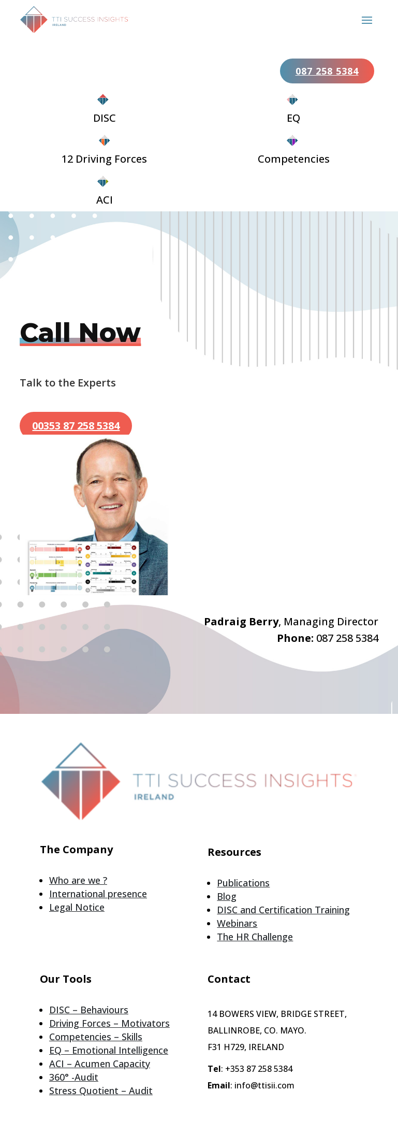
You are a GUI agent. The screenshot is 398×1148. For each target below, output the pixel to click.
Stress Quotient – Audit (101, 1090)
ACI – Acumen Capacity (99, 1063)
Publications (243, 883)
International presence (98, 893)
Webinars (237, 923)
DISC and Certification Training (283, 909)
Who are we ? (78, 880)
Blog (227, 896)
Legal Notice (77, 907)
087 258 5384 (327, 71)
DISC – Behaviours (88, 1009)
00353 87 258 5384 (76, 426)
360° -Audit (73, 1077)
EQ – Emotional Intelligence (108, 1050)
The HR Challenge (255, 936)
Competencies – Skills (95, 1036)
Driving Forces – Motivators (109, 1023)
